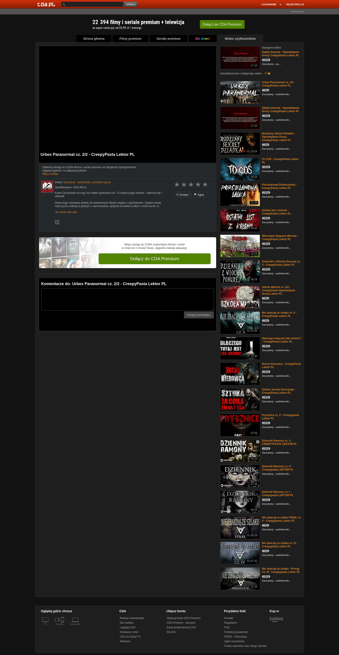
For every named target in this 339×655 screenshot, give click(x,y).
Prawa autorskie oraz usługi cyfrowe (245, 645)
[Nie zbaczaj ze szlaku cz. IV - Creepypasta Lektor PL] (239, 553)
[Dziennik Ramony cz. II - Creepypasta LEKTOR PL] (239, 476)
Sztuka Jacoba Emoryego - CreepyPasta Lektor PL (279, 391)
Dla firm (171, 632)
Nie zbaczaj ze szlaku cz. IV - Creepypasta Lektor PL (280, 545)
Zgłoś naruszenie (234, 641)
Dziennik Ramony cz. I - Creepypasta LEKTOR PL (278, 493)
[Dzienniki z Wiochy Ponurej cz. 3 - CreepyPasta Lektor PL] (239, 271)
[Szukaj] (92, 4)
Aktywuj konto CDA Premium (183, 618)
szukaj (131, 5)
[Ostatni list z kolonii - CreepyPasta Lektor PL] (239, 220)
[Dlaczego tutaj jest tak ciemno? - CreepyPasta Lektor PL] (239, 348)
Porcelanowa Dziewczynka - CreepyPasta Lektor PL (279, 186)
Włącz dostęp (50, 173)
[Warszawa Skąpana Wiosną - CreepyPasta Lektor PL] (239, 245)
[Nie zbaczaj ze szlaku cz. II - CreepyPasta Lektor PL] (239, 322)
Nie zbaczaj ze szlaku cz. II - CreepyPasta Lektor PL (279, 314)
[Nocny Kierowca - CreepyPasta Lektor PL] (239, 373)
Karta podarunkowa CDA (181, 627)
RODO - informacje (235, 636)
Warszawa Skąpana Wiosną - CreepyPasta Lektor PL (280, 237)
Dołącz (222, 24)
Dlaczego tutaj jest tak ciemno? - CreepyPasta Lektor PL (282, 340)
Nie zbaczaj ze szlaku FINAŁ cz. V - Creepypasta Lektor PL (282, 519)
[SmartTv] (63, 626)
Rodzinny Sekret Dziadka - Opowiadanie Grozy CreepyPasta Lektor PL (278, 137)
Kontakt (228, 618)
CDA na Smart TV (130, 636)
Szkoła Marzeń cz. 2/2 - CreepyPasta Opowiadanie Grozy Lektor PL (278, 290)
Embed (182, 194)
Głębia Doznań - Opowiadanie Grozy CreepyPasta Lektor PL (280, 54)
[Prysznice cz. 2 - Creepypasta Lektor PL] (239, 425)
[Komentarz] (127, 299)
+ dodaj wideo (296, 11)
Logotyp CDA (127, 627)
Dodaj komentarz (199, 315)
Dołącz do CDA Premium (154, 258)
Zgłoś (199, 194)
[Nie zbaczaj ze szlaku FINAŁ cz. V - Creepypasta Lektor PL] (239, 527)
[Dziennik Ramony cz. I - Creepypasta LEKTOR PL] (239, 501)
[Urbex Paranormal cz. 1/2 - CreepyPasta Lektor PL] (239, 92)
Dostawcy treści (129, 632)
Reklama (125, 641)
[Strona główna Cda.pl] (47, 4)
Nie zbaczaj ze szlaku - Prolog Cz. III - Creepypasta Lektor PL (281, 570)
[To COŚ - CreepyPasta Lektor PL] (239, 169)
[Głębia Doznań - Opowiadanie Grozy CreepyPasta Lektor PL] (239, 57)
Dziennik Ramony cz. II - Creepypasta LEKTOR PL (278, 468)
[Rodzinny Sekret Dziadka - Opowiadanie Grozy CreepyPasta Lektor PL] (239, 143)
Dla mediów (127, 622)
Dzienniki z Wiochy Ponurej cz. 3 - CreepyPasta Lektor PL (281, 263)
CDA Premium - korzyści (181, 622)
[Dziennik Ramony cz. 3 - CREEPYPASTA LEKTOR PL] (239, 450)
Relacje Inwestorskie (132, 618)
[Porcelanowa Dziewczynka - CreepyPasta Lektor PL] (239, 194)
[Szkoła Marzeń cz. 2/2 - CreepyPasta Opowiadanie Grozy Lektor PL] (239, 297)
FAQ (227, 627)
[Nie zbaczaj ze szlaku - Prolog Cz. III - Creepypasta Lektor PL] (239, 578)
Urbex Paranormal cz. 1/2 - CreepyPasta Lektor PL (278, 84)
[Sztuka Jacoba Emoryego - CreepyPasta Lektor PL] (239, 399)
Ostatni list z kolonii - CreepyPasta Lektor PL (276, 212)
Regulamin (230, 622)
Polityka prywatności (236, 632)
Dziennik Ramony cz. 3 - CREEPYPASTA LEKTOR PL (279, 442)
